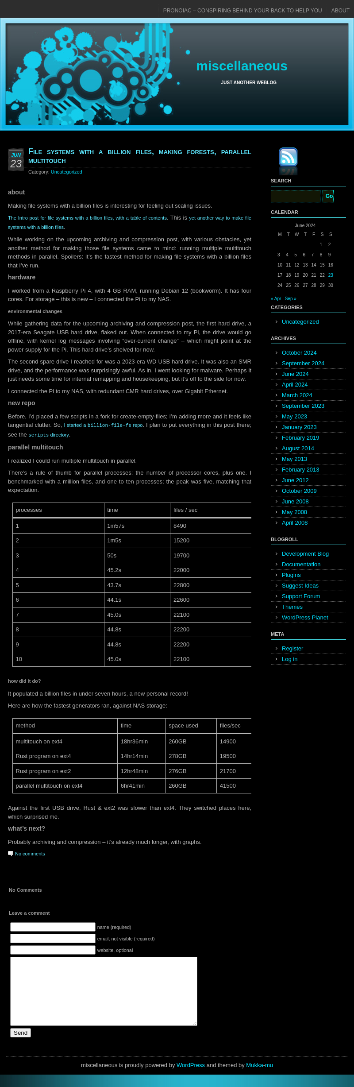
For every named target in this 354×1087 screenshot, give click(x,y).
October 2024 (299, 352)
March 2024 (297, 395)
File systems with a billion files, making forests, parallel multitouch (139, 156)
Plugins (291, 575)
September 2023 (303, 405)
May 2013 (294, 459)
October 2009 (299, 490)
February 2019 (300, 437)
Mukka (254, 1077)
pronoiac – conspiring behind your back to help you (242, 11)
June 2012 (295, 480)
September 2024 (303, 363)
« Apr (276, 298)
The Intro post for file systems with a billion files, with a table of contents (87, 217)
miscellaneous (242, 65)
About (340, 11)
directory (48, 434)
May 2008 (294, 512)
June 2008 (295, 501)
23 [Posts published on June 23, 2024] (330, 275)
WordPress (191, 1077)
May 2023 (294, 416)
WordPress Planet (305, 617)
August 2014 (298, 448)
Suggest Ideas (300, 585)
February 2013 (300, 469)
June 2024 (295, 374)
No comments (30, 852)
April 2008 (295, 522)
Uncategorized (66, 171)
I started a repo (103, 425)
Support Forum (301, 596)
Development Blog (305, 553)
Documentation (301, 564)
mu (269, 1077)
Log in (289, 659)
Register (292, 648)
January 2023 (299, 427)
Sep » (290, 298)
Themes (292, 606)
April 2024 (295, 384)
